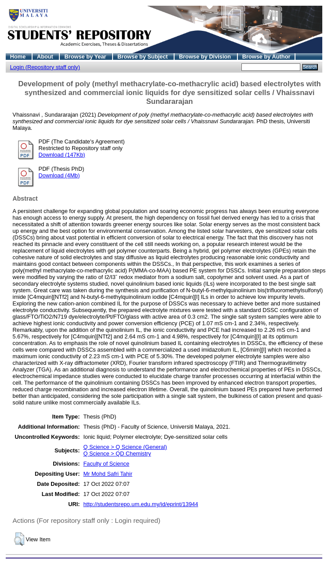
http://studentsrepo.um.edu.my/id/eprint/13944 (140, 504)
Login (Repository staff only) (45, 67)
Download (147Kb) (62, 154)
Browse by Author (266, 56)
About (46, 56)
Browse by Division (206, 56)
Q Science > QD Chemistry (117, 453)
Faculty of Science (106, 463)
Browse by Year (86, 56)
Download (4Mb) (59, 175)
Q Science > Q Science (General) (125, 447)
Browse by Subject (143, 56)
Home (18, 56)
